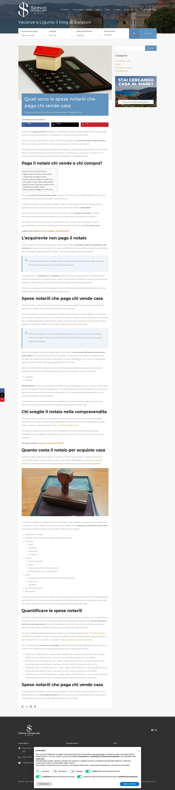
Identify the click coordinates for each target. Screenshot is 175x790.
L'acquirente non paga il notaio (34, 177)
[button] (138, 750)
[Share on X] (65, 124)
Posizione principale (29, 31)
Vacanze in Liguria (124, 68)
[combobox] (32, 36)
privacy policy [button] (100, 754)
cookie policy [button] (40, 759)
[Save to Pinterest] (94, 124)
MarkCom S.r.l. (151, 782)
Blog (107, 9)
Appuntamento (130, 9)
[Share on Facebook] (35, 124)
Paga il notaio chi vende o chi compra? (37, 174)
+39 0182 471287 (150, 9)
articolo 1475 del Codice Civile (65, 425)
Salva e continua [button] (129, 784)
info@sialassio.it (28, 763)
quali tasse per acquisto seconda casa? (51, 231)
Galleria (98, 9)
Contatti (116, 9)
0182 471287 (27, 757)
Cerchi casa (78, 9)
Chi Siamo (65, 9)
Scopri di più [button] (44, 784)
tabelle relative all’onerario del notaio (76, 640)
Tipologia (52, 31)
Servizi (89, 9)
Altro (119, 64)
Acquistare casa (123, 61)
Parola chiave (109, 31)
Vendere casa (60, 112)
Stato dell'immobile (84, 31)
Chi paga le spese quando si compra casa (68, 324)
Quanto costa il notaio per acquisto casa (38, 184)
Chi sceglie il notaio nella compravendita (38, 182)
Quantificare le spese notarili (34, 187)
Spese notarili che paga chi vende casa (38, 179)
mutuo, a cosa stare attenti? (51, 443)
